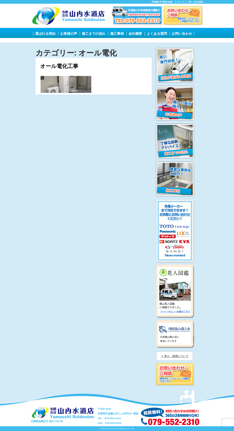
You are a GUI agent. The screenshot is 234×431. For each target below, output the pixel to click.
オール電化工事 (59, 66)
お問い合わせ (182, 33)
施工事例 (117, 33)
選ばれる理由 (45, 33)
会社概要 (135, 33)
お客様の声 (68, 33)
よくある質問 (157, 33)
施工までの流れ (94, 33)
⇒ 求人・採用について (174, 356)
